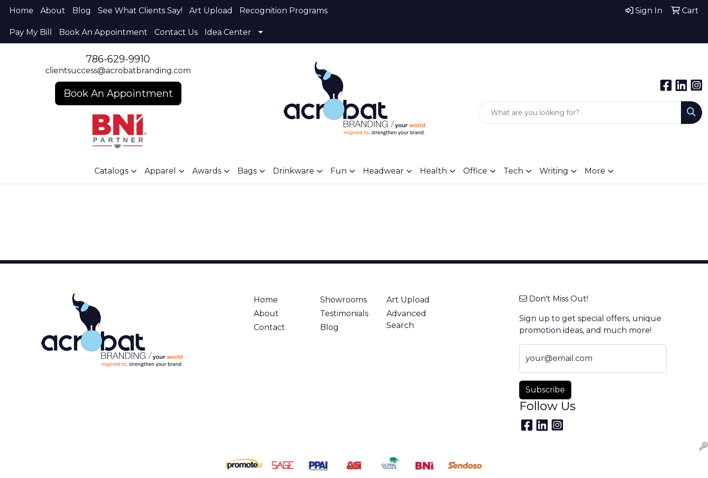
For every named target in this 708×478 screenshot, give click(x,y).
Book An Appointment (103, 32)
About (52, 10)
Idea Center (228, 32)
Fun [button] (338, 171)
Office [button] (475, 171)
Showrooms (343, 299)
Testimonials (344, 313)
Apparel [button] (160, 171)
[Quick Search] (579, 112)
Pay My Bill (30, 32)
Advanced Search (406, 319)
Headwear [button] (383, 171)
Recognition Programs (283, 10)
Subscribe (545, 389)
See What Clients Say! (140, 10)
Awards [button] (206, 171)
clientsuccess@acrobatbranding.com (118, 70)
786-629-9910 (118, 59)
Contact (269, 327)
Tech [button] (513, 171)
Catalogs (111, 171)
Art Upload (211, 10)
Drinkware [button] (293, 171)
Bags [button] (247, 171)
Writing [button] (553, 171)
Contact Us (176, 32)
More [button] (595, 171)
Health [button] (433, 171)
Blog (81, 10)
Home (21, 10)
